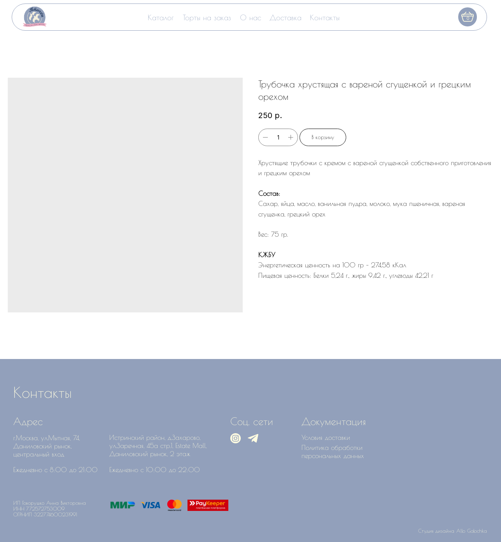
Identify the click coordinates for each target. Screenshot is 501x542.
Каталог (161, 17)
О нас (250, 17)
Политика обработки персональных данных (332, 451)
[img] (35, 17)
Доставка (285, 17)
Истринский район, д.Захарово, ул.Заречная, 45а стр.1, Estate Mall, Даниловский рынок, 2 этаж (158, 445)
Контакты (325, 17)
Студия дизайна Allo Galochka (452, 531)
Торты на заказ (207, 17)
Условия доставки (325, 437)
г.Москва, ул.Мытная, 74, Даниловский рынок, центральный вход (46, 446)
